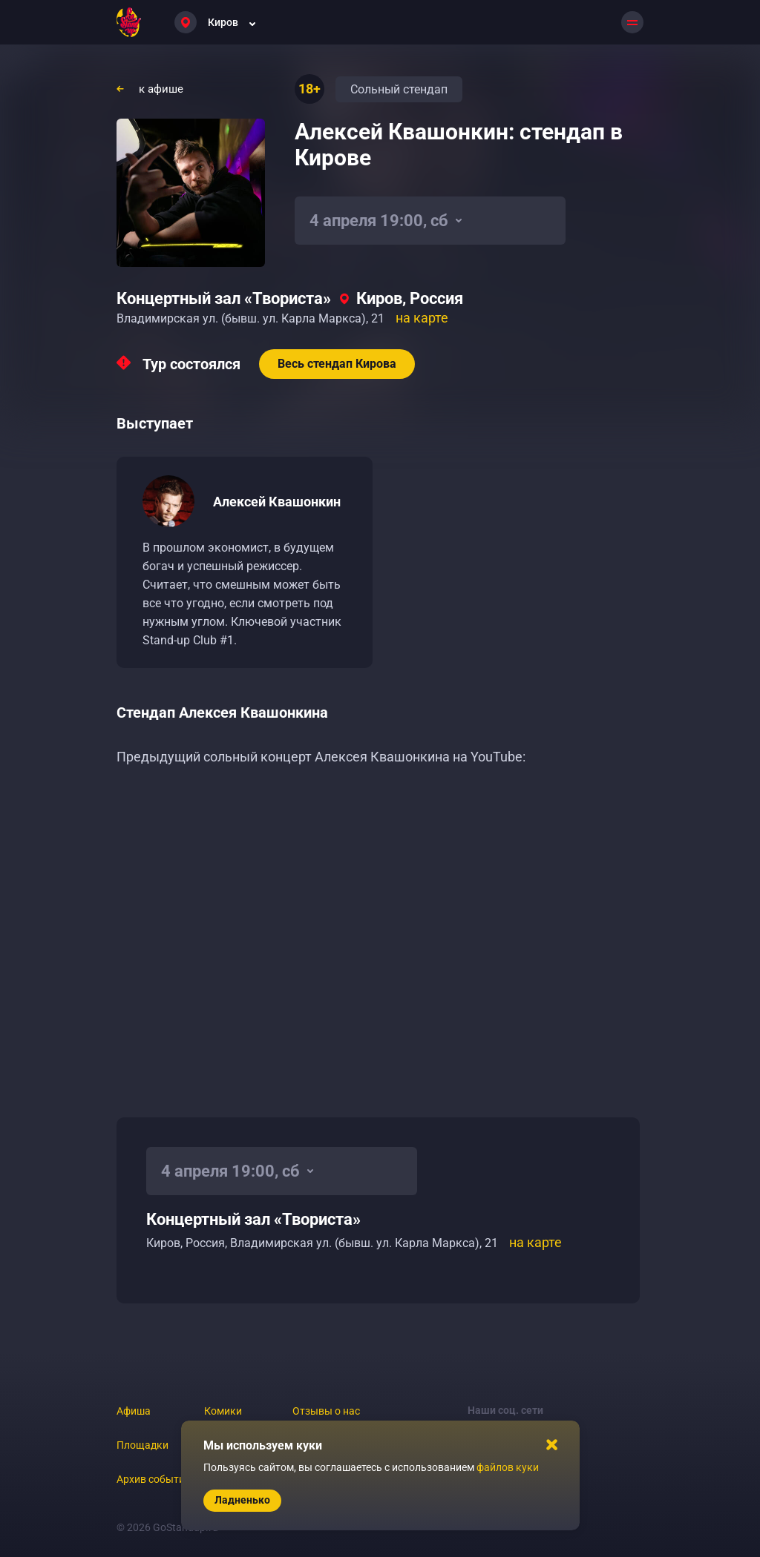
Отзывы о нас (326, 1411)
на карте (422, 317)
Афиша (134, 1411)
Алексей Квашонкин (277, 501)
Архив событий (154, 1479)
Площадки (142, 1445)
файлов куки (507, 1467)
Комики (223, 1411)
